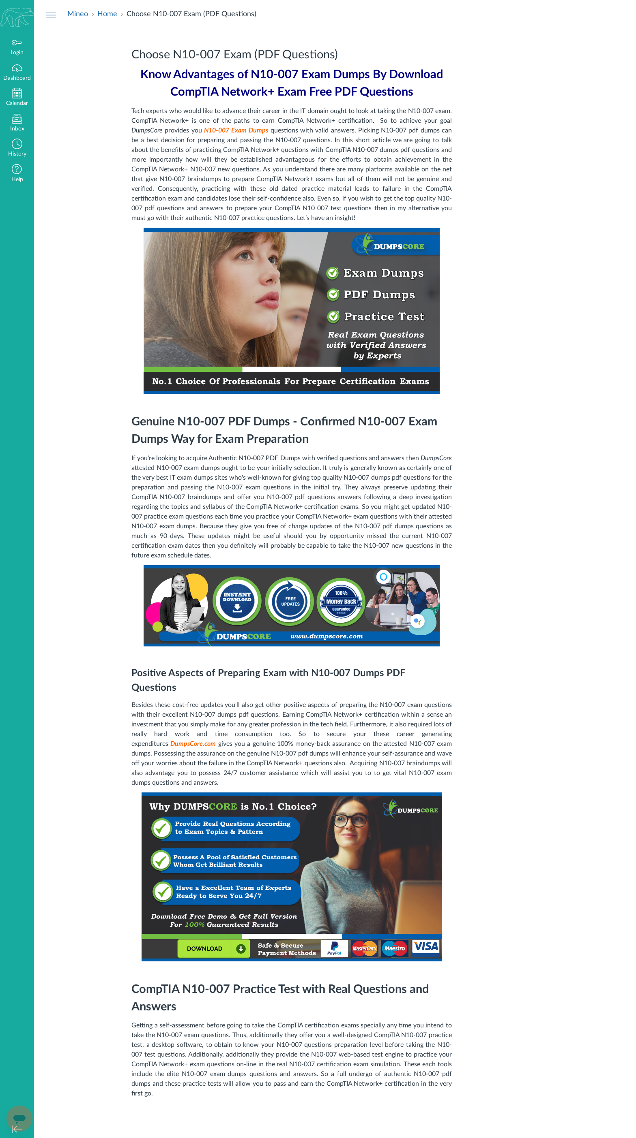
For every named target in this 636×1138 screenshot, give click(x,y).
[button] (17, 148)
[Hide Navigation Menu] (51, 15)
